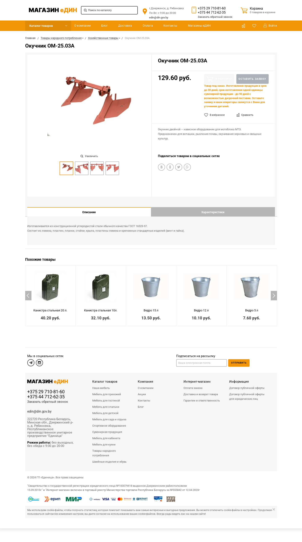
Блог (104, 25)
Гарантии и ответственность (202, 397)
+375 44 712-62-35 (212, 12)
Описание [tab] (89, 212)
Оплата (148, 25)
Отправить (239, 359)
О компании (82, 25)
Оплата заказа (193, 384)
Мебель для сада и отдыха (109, 416)
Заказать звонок (215, 16)
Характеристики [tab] (212, 212)
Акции (142, 391)
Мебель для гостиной (106, 397)
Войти (270, 26)
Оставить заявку (252, 78)
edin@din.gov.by (158, 17)
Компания (145, 378)
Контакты (170, 25)
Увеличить (89, 156)
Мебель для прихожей (106, 391)
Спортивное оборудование (109, 422)
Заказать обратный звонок (47, 398)
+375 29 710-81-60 (212, 8)
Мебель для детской (105, 410)
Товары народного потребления (104, 450)
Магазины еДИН (199, 25)
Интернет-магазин (197, 378)
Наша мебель (101, 384)
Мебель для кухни (104, 441)
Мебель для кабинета (106, 435)
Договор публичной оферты (246, 384)
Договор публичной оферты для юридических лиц (246, 393)
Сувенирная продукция (107, 428)
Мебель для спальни (105, 403)
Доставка (125, 25)
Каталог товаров (41, 25)
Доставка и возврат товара (201, 391)
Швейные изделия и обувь (109, 458)
